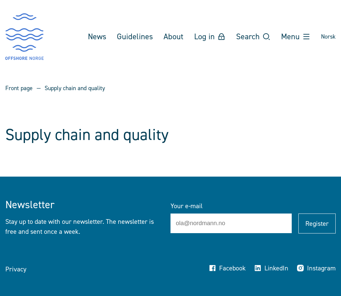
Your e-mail (186, 206)
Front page (19, 88)
